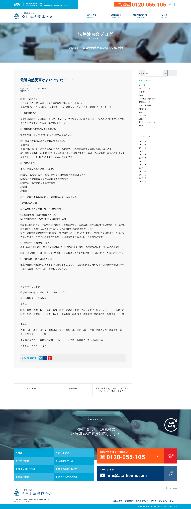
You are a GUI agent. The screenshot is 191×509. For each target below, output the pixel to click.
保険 (141, 95)
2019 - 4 (142, 141)
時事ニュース (144, 102)
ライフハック (144, 88)
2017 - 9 (142, 158)
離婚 (141, 125)
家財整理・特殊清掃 (147, 98)
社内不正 (142, 109)
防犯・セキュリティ (147, 122)
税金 (141, 112)
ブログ (153, 501)
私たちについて (142, 501)
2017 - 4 (142, 168)
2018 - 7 (142, 148)
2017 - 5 (142, 164)
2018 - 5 (142, 154)
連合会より (143, 115)
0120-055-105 (149, 4)
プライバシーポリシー (168, 501)
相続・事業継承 (145, 105)
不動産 (142, 92)
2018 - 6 (142, 151)
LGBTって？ (34, 388)
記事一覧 (73, 388)
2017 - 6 (142, 161)
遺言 (141, 119)
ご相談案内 (129, 501)
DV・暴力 (143, 85)
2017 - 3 (142, 171)
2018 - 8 (142, 144)
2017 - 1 (142, 178)
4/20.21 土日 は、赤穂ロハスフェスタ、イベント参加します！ (112, 389)
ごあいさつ (117, 501)
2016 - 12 (143, 181)
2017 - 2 (142, 175)
